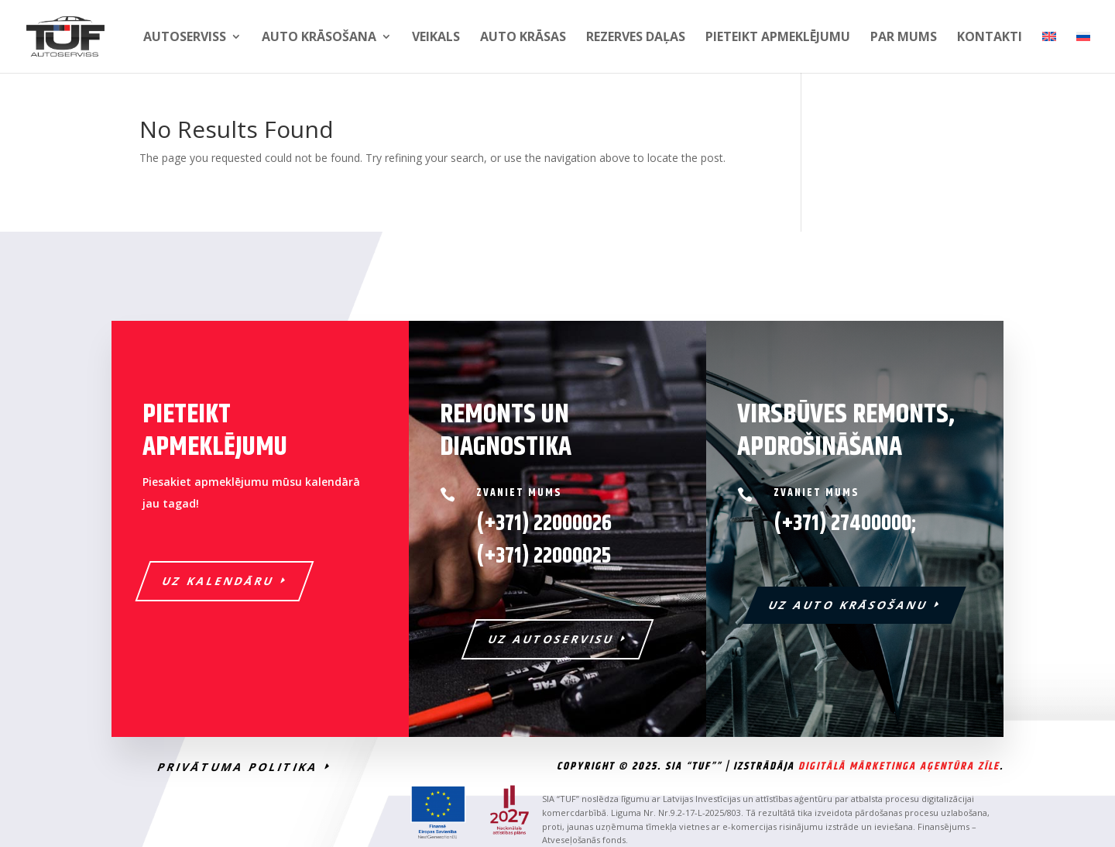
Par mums (903, 38)
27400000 (871, 524)
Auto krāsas (523, 38)
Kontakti (989, 38)
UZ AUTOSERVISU (551, 639)
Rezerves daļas (635, 38)
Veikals (436, 38)
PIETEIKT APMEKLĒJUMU (777, 38)
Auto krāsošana (319, 38)
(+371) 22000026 (544, 524)
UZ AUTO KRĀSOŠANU (849, 604)
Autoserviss (184, 38)
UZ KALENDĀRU (218, 580)
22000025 (543, 556)
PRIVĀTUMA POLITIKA (238, 766)
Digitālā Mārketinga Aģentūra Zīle (899, 766)
